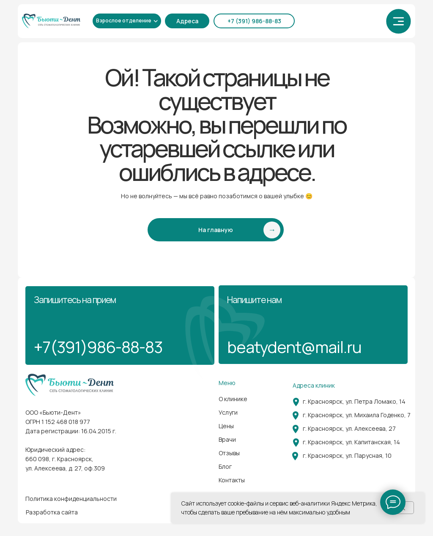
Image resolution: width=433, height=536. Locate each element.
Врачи (227, 439)
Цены (226, 426)
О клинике (233, 399)
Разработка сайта (52, 512)
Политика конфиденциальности (71, 499)
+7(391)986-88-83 (98, 347)
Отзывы (229, 453)
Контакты (232, 480)
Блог (225, 466)
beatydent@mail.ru (294, 347)
